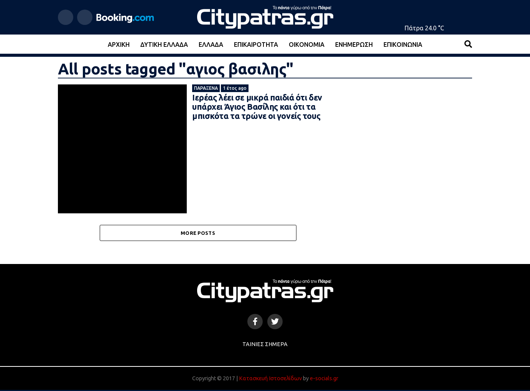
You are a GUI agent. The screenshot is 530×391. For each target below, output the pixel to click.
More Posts (198, 233)
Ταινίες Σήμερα (265, 345)
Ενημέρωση (354, 44)
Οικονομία (306, 44)
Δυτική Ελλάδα (164, 44)
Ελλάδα (211, 44)
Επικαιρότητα (256, 44)
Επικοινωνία (403, 44)
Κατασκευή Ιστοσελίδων (270, 379)
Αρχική (119, 44)
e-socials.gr (324, 379)
